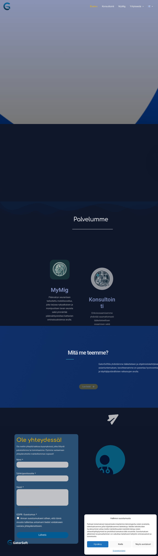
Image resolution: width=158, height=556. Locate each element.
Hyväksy (98, 544)
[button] (142, 6)
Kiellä (120, 544)
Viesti (20, 528)
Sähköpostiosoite (26, 515)
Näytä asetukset (143, 544)
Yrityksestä (137, 6)
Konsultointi (108, 6)
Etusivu (93, 6)
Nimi (20, 501)
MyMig (121, 6)
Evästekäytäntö (119, 551)
